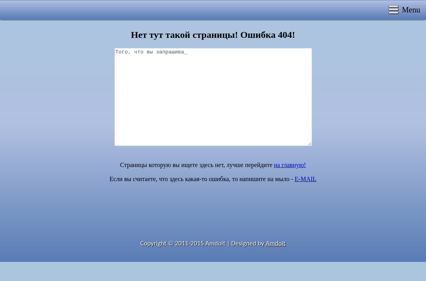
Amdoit (276, 243)
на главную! (290, 165)
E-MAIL (306, 179)
